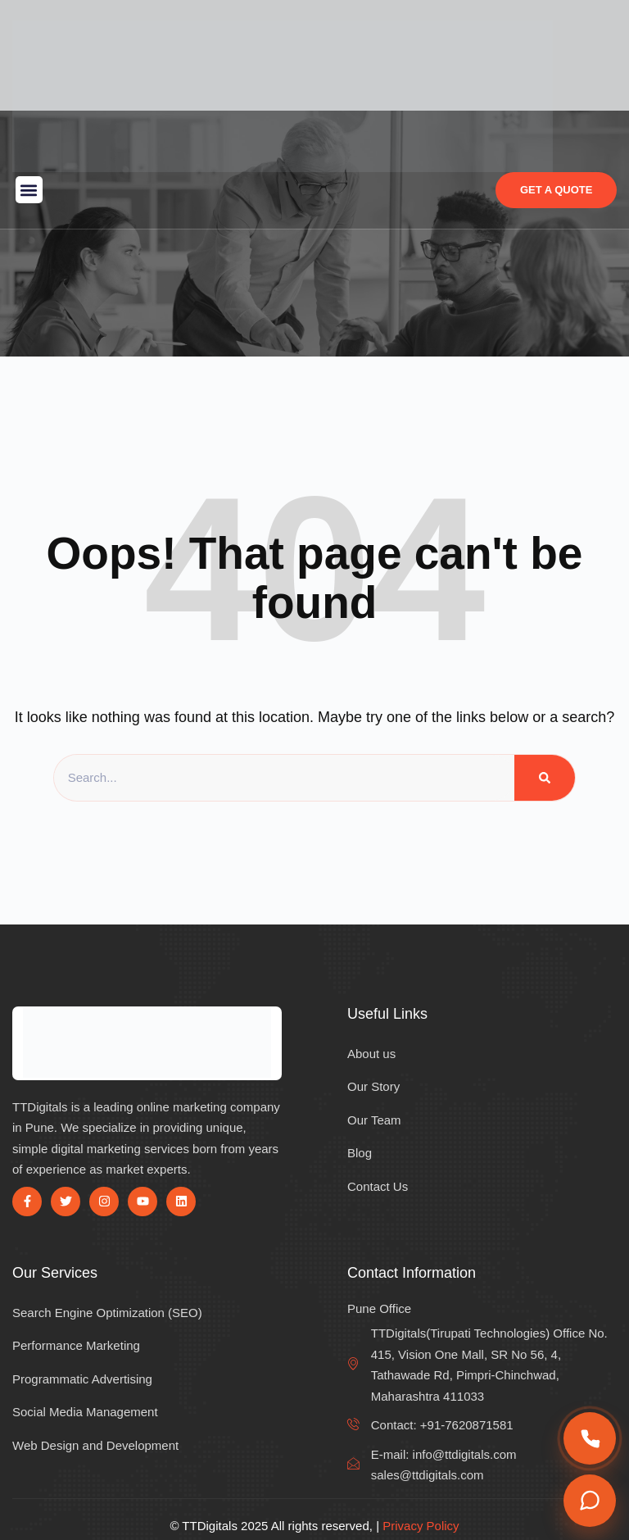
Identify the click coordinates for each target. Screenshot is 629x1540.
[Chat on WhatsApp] (589, 1500)
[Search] (544, 778)
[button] (29, 189)
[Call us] (589, 1438)
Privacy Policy (420, 1526)
